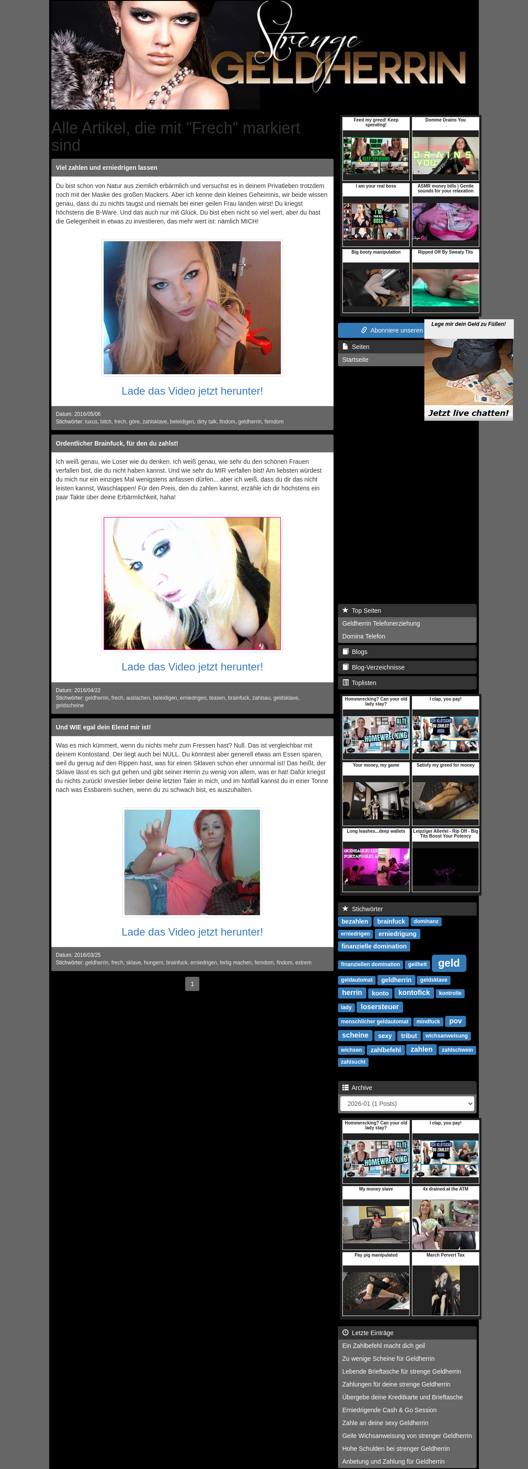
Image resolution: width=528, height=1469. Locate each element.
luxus (91, 422)
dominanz (426, 922)
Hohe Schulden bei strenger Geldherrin (396, 1448)
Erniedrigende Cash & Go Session (389, 1410)
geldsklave (285, 698)
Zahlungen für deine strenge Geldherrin (396, 1384)
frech (120, 422)
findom (228, 422)
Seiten (355, 346)
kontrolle (450, 994)
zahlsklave (155, 422)
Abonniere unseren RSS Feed (407, 330)
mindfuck (428, 1022)
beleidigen (182, 422)
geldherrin (250, 422)
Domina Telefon (363, 636)
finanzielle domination (374, 946)
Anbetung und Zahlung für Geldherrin (393, 1461)
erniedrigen (193, 698)
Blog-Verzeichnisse (373, 667)
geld (449, 963)
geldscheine (70, 705)
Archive (357, 1087)
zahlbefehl (386, 1050)
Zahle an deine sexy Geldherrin (385, 1422)
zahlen (422, 1050)
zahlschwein (457, 1050)
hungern (153, 963)
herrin (352, 993)
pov (455, 1021)
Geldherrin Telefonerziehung (381, 623)
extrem (303, 963)
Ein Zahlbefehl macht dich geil (383, 1345)
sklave (133, 963)
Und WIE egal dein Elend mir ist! (103, 727)
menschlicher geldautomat (374, 1022)
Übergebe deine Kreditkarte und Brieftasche (402, 1397)
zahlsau (261, 698)
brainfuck (238, 698)
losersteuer (380, 1007)
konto (380, 993)
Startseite (355, 359)
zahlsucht (353, 1062)
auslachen (138, 698)
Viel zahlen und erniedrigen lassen (106, 167)
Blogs (355, 651)
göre (134, 422)
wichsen (351, 1050)
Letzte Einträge (368, 1332)
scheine (355, 1035)
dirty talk (207, 422)
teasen (217, 698)
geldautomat (357, 980)
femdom (273, 422)
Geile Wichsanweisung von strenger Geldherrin (407, 1435)
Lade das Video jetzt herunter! (192, 391)
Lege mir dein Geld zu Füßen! (468, 304)
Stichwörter (362, 909)
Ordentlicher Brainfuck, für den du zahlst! (117, 443)
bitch (105, 422)
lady (346, 1008)
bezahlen (355, 921)
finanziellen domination (370, 965)
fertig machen (236, 963)
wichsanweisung (447, 1036)
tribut (409, 1035)
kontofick (414, 993)
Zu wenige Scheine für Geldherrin (388, 1358)
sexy (385, 1035)
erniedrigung (398, 933)
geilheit (417, 965)
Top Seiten (361, 610)
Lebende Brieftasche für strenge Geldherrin (402, 1371)
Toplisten (359, 682)
